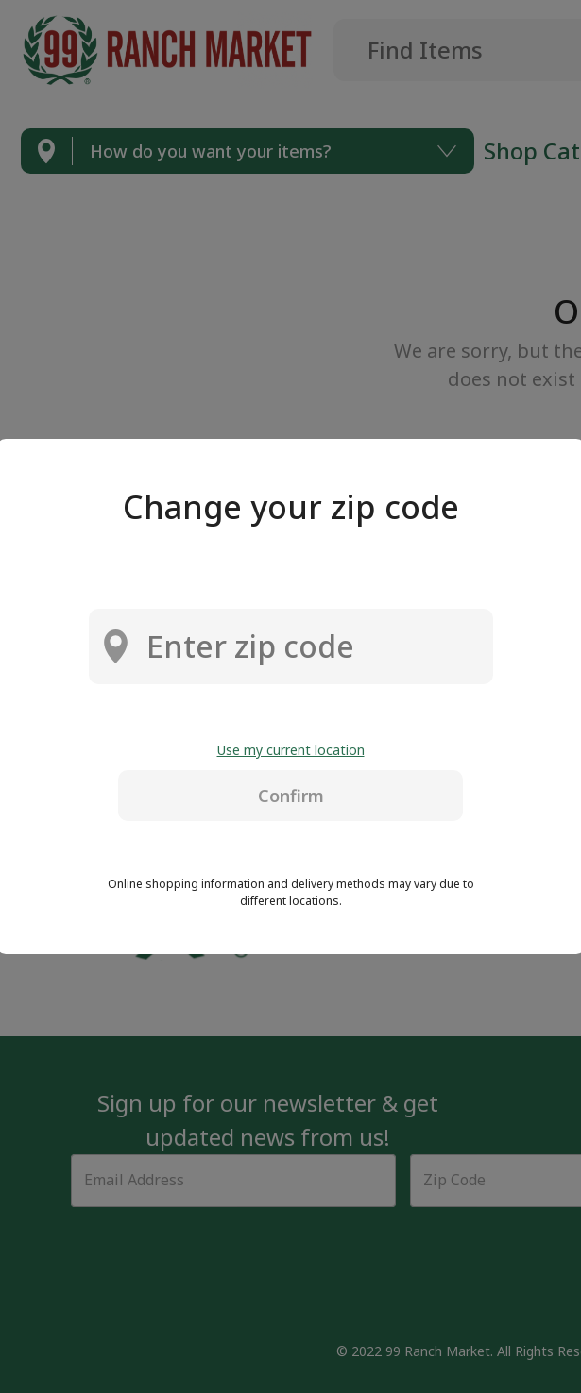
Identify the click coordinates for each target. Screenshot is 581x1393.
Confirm (291, 795)
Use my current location (291, 750)
